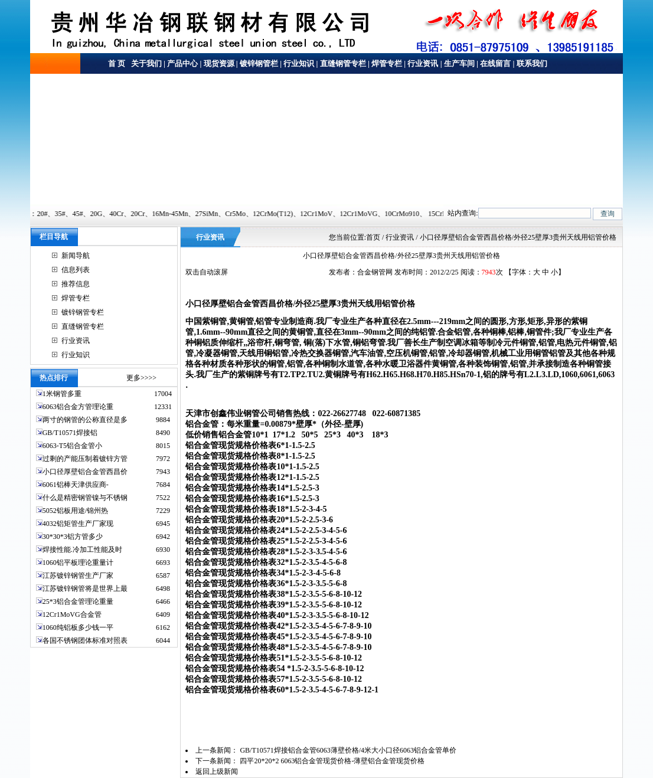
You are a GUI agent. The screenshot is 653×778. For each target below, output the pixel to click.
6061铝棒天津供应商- (76, 484)
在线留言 (495, 63)
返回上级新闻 (216, 771)
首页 (373, 237)
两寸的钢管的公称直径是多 (85, 420)
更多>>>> (141, 378)
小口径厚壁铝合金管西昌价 (85, 472)
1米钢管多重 (63, 394)
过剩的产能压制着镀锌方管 (85, 459)
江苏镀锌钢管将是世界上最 (85, 588)
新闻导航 (75, 255)
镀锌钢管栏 (259, 63)
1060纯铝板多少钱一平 (78, 627)
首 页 (116, 63)
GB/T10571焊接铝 (70, 433)
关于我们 (145, 63)
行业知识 (298, 63)
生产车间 (459, 63)
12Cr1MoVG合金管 (72, 614)
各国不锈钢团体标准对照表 (85, 640)
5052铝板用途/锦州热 (75, 510)
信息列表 (75, 270)
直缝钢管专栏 (343, 63)
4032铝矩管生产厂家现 (78, 523)
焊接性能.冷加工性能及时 (82, 549)
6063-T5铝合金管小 (72, 446)
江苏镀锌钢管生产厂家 (78, 575)
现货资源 (219, 63)
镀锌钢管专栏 (82, 312)
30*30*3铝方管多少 (73, 536)
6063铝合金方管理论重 (78, 407)
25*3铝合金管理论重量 (78, 601)
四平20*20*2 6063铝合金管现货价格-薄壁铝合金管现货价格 (332, 761)
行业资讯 (422, 63)
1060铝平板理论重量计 (78, 562)
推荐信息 (75, 284)
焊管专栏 (386, 63)
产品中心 (182, 63)
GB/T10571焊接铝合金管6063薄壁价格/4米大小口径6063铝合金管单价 (348, 750)
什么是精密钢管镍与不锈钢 (85, 497)
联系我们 (532, 63)
